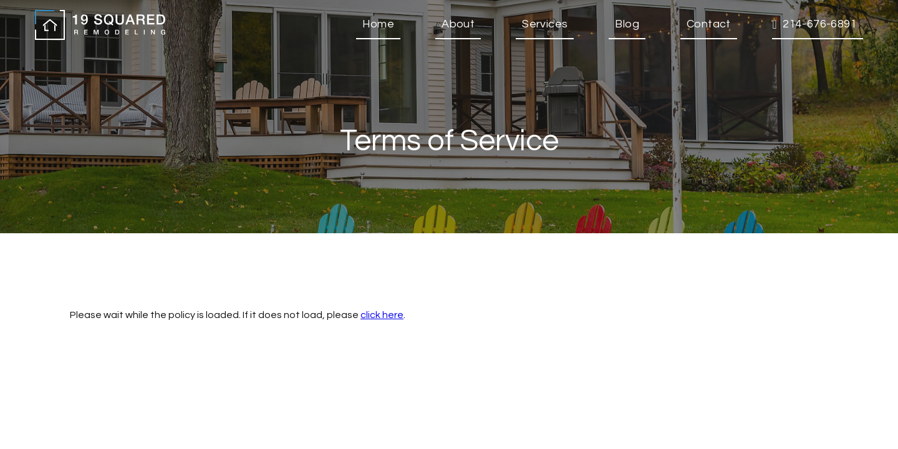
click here (381, 315)
